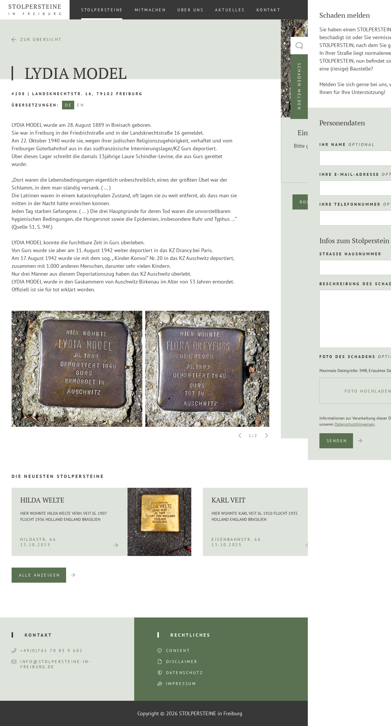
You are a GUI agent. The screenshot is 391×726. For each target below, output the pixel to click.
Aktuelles (230, 9)
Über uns (190, 9)
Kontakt (269, 9)
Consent (178, 650)
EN (80, 105)
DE (68, 105)
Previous (240, 435)
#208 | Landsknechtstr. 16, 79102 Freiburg (77, 93)
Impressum (181, 683)
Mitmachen (150, 9)
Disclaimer (182, 661)
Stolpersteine (102, 9)
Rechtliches (190, 635)
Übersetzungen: (35, 105)
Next (266, 435)
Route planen (319, 202)
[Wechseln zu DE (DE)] (376, 9)
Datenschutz (184, 672)
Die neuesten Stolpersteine (58, 476)
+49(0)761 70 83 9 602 (47, 650)
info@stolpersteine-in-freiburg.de (51, 664)
